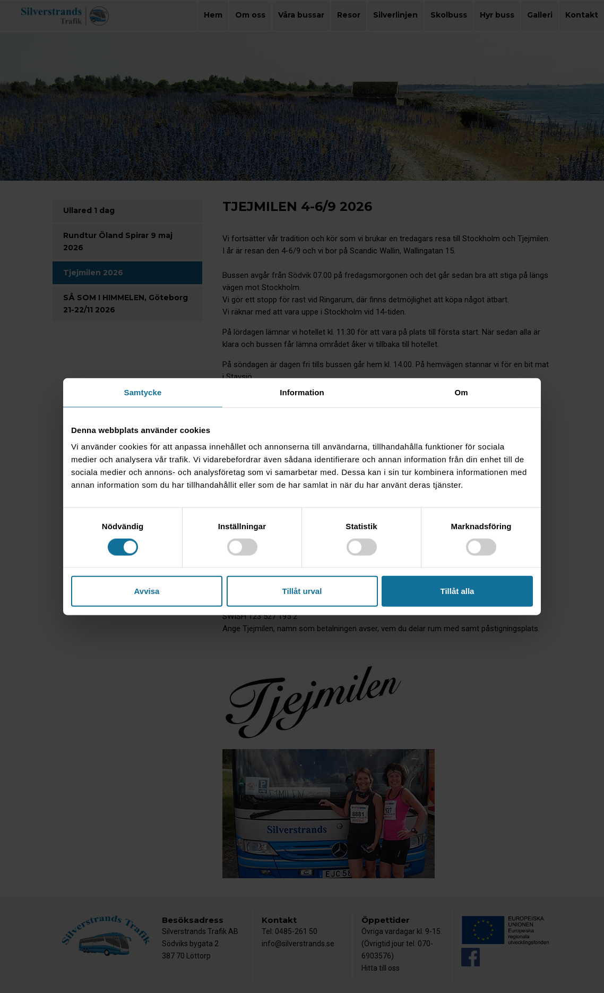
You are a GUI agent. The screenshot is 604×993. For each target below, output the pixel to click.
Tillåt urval (302, 591)
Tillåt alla (457, 591)
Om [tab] (461, 391)
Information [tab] (302, 391)
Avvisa (147, 591)
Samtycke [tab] (143, 391)
